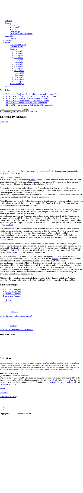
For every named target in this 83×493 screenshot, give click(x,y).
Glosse (10, 367)
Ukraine (70, 369)
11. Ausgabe (19, 73)
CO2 (29, 365)
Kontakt (3, 388)
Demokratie (46, 365)
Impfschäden (8, 225)
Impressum (4, 393)
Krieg (71, 367)
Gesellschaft (3, 367)
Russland (54, 369)
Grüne (14, 367)
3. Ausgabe (18, 55)
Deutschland (9, 36)
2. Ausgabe (18, 53)
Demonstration (54, 365)
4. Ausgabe (18, 58)
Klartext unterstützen (18, 45)
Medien (37, 369)
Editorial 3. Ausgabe (13, 289)
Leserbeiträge (15, 32)
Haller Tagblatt (20, 367)
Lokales (13, 38)
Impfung (42, 367)
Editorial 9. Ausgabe (13, 296)
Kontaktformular (9, 384)
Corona (12, 25)
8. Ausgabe (18, 66)
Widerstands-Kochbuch (15, 252)
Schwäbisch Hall (63, 369)
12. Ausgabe (19, 75)
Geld (78, 365)
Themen (8, 23)
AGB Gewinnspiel (17, 84)
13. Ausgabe (19, 77)
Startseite (8, 21)
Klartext (8, 42)
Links (7, 86)
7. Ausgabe (18, 64)
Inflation (48, 367)
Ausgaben (13, 49)
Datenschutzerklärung (8, 397)
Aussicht (13, 29)
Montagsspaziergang (46, 369)
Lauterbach (22, 369)
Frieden (67, 365)
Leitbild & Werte (16, 47)
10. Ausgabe (19, 71)
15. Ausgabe (19, 81)
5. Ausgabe (18, 60)
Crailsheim (39, 365)
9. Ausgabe (18, 68)
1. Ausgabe (18, 51)
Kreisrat (67, 367)
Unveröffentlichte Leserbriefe (21, 34)
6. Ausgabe (18, 62)
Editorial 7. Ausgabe (13, 294)
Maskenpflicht (30, 369)
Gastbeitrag (73, 365)
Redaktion (4, 122)
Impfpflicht (28, 367)
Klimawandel (15, 27)
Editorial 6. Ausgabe (13, 292)
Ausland (8, 40)
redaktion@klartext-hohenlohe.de (60, 382)
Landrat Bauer (14, 369)
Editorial (55, 259)
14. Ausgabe (19, 79)
